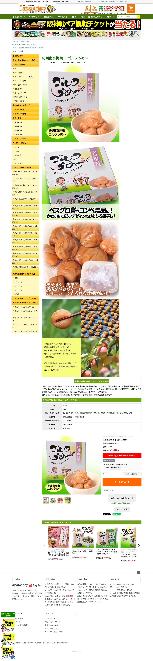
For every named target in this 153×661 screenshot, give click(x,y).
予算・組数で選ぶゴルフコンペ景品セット (24, 172)
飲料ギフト (18, 126)
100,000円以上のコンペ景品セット (25, 268)
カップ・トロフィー (20, 142)
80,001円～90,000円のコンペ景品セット (24, 254)
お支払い (17, 579)
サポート (49, 613)
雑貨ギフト (18, 134)
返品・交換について (52, 628)
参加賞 (41, 48)
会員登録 (86, 13)
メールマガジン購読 (20, 625)
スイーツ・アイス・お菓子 (24, 77)
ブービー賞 (18, 290)
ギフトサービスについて (54, 631)
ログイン (79, 13)
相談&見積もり (95, 16)
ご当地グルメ (19, 89)
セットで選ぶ (78, 16)
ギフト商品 (17, 118)
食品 (34, 44)
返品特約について (109, 490)
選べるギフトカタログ (21, 105)
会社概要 (17, 642)
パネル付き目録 (19, 64)
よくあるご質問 (121, 13)
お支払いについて (52, 625)
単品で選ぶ (63, 16)
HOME (14, 41)
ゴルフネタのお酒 (19, 113)
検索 (138, 17)
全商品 (21, 51)
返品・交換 (83, 579)
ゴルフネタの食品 (24, 41)
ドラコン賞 (18, 282)
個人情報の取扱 (63, 642)
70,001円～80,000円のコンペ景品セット (24, 247)
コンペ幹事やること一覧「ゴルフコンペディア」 (112, 1)
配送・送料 (50, 579)
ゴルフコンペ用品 (19, 138)
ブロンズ (17, 155)
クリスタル (18, 163)
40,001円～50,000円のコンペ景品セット (24, 227)
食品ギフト (18, 122)
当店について (19, 16)
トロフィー (18, 151)
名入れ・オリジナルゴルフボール (24, 325)
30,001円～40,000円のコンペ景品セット (24, 220)
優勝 (16, 278)
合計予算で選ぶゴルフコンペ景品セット (24, 193)
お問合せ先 (115, 579)
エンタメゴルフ (68, 405)
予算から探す (35, 16)
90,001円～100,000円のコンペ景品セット (25, 261)
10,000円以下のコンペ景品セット (24, 200)
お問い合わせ (28, 642)
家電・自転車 (19, 101)
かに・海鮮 (18, 72)
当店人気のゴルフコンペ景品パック (24, 179)
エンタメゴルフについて (98, 13)
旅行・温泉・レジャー (22, 97)
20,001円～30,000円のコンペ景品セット (24, 213)
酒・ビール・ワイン (21, 93)
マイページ (18, 613)
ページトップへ (138, 572)
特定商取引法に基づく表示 (45, 642)
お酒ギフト (18, 130)
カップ (16, 147)
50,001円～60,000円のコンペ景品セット (24, 234)
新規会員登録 (17, 618)
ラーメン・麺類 (20, 80)
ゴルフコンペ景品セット (22, 167)
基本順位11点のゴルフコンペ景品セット (24, 186)
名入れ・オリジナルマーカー (24, 307)
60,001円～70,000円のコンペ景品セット (24, 241)
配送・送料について (52, 621)
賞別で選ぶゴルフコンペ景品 (27, 48)
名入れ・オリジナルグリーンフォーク (25, 312)
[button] (44, 545)
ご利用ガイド (111, 13)
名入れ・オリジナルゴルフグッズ (25, 302)
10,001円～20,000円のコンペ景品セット (24, 206)
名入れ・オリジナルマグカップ (25, 331)
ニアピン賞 (18, 286)
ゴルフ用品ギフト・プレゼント (25, 298)
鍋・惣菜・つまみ (20, 85)
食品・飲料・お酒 (24, 44)
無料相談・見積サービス (85, 1)
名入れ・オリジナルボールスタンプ (24, 319)
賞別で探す (49, 16)
